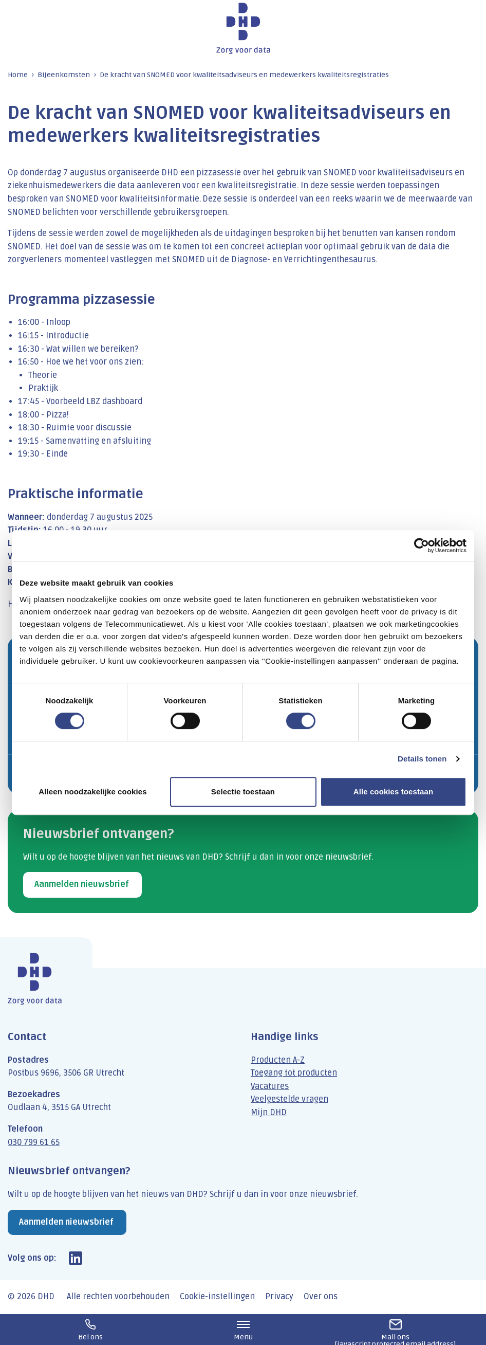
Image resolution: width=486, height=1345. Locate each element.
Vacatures (270, 1086)
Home (18, 74)
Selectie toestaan (243, 791)
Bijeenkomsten (64, 74)
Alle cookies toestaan (393, 791)
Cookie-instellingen (217, 1297)
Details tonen (422, 758)
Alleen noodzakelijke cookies (92, 791)
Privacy (279, 1297)
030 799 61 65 (34, 1142)
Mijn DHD (269, 1112)
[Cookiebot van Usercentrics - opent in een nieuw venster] (421, 545)
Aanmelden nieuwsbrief (81, 884)
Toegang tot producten (294, 1073)
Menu (243, 1330)
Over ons (321, 1297)
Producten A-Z (278, 1060)
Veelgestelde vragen (289, 1099)
